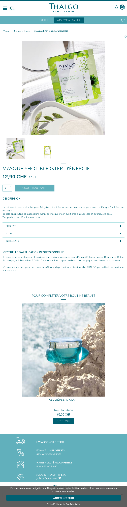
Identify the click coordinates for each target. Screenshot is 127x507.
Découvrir (63, 421)
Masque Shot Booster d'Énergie (51, 31)
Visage (6, 31)
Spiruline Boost (22, 31)
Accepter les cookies (63, 498)
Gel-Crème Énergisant (63, 399)
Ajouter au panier (68, 20)
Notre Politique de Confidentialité (63, 504)
